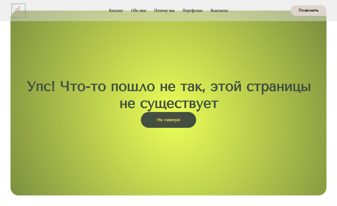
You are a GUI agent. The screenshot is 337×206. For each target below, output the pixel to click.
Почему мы (164, 10)
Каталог (116, 10)
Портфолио (192, 10)
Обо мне (138, 10)
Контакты (219, 10)
